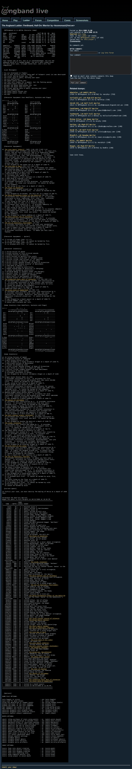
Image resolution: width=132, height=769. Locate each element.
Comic (67, 20)
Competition (53, 20)
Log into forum (107, 53)
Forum (38, 20)
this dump (78, 34)
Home (5, 20)
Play (15, 20)
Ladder (26, 20)
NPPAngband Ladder (88, 37)
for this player (87, 39)
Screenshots (82, 20)
